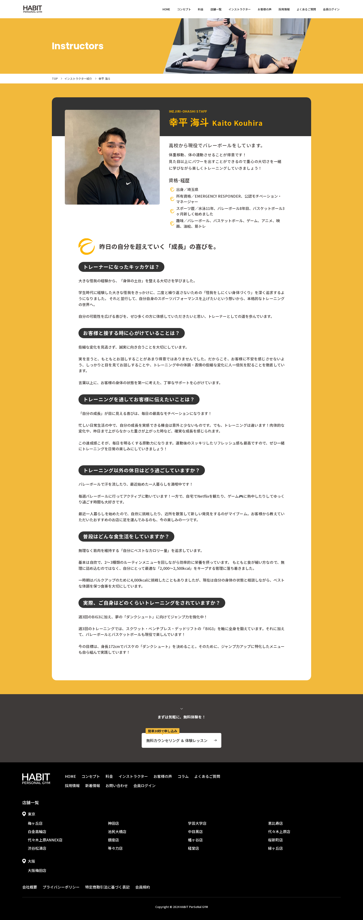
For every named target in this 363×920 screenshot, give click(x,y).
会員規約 (142, 887)
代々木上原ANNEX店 (45, 840)
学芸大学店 (197, 823)
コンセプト (184, 9)
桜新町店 (275, 840)
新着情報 (92, 785)
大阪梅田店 (37, 870)
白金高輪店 (37, 831)
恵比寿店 (275, 823)
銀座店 (113, 840)
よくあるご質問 (306, 9)
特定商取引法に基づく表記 (107, 887)
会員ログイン (331, 9)
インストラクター (239, 9)
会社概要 (29, 887)
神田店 (113, 823)
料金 (200, 9)
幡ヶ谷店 (195, 840)
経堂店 (193, 848)
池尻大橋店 (117, 831)
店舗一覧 (216, 9)
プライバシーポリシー (61, 887)
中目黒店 (195, 831)
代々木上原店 (279, 831)
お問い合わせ (117, 785)
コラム (183, 776)
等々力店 (115, 848)
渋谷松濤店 (37, 848)
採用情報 (284, 9)
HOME (166, 9)
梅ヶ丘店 (35, 823)
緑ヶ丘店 (275, 848)
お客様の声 (265, 9)
